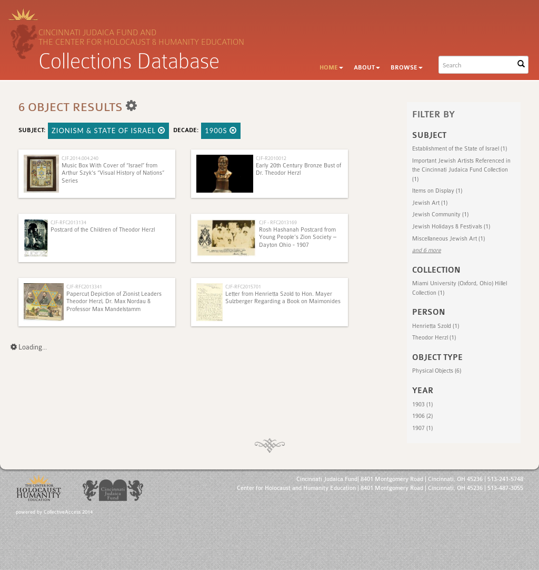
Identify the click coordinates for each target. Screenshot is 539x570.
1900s (221, 130)
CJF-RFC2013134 (68, 222)
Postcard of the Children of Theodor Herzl (103, 229)
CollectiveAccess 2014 (68, 512)
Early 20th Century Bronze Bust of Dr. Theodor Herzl (298, 169)
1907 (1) (422, 428)
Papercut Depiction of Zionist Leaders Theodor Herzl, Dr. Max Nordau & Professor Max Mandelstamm (114, 302)
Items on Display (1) (437, 190)
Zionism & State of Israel (108, 130)
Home (331, 67)
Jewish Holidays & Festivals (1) (451, 226)
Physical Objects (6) (436, 370)
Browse (407, 67)
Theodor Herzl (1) (434, 337)
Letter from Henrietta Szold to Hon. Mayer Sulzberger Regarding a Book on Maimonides (283, 298)
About (367, 67)
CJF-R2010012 (271, 158)
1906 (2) (422, 416)
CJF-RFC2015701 (243, 286)
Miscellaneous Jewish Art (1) (448, 238)
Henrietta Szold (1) (435, 326)
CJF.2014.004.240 (80, 158)
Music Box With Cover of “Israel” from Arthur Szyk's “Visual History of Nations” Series (113, 173)
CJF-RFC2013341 (84, 286)
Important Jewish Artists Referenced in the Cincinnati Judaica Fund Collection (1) (461, 170)
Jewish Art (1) (429, 202)
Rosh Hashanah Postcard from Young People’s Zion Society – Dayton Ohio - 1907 (297, 237)
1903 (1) (422, 404)
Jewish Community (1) (440, 214)
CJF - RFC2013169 (278, 222)
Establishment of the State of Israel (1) (459, 148)
